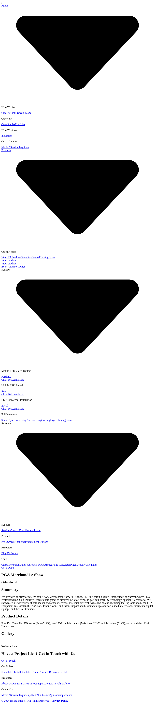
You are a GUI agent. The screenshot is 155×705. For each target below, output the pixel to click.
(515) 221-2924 (37, 695)
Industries (6, 135)
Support (40, 683)
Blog (4, 553)
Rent (3, 391)
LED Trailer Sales (36, 672)
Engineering (43, 420)
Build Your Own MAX (32, 564)
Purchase (6, 376)
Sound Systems (9, 420)
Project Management (61, 420)
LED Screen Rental (56, 672)
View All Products (11, 257)
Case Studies (8, 124)
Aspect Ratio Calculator (57, 564)
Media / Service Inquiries (15, 147)
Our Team (25, 112)
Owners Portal (32, 530)
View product (8, 260)
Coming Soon (47, 257)
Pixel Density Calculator (83, 564)
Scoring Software (27, 420)
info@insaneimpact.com (59, 695)
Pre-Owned (7, 541)
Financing (19, 541)
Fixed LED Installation (13, 672)
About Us (15, 112)
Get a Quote (7, 567)
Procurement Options (36, 541)
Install (4, 405)
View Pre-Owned (30, 257)
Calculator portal (10, 564)
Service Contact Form (13, 530)
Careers (5, 112)
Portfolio (20, 124)
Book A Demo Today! (13, 266)
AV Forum (12, 553)
